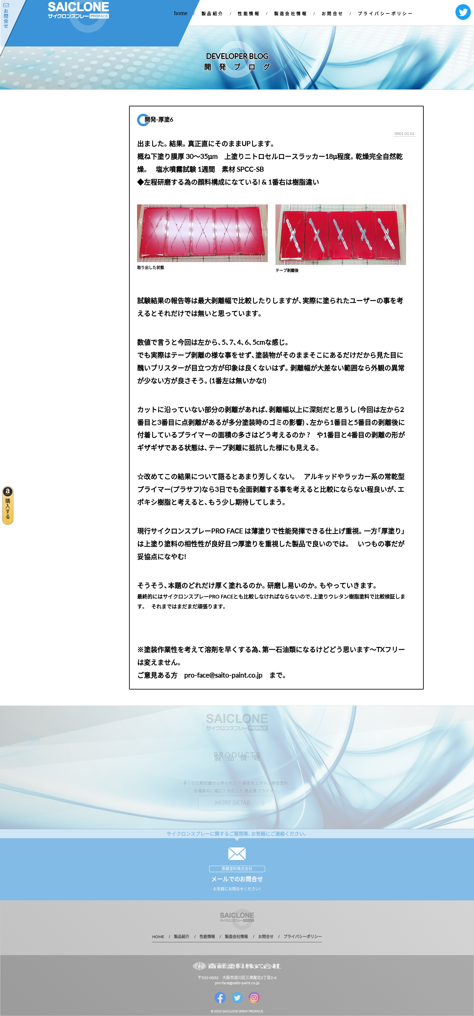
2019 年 (64, 193)
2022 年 (64, 159)
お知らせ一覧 (76, 136)
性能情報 (249, 13)
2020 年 (64, 181)
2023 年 (64, 148)
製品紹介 (212, 13)
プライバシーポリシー (385, 13)
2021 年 (64, 170)
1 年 (60, 204)
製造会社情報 (291, 13)
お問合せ (333, 13)
